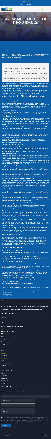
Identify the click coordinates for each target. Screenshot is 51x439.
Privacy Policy (12, 421)
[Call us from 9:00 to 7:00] (2, 329)
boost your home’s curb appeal (18, 160)
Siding (18, 409)
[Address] (2, 322)
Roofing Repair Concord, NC (8, 291)
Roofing (18, 410)
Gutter (18, 412)
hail (33, 119)
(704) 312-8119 (26, 1)
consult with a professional (36, 287)
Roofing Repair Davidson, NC (37, 291)
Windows (18, 411)
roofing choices (14, 83)
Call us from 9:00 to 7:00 (8, 331)
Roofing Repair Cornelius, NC (22, 291)
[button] (49, 9)
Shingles (4, 146)
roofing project (34, 243)
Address (3, 324)
